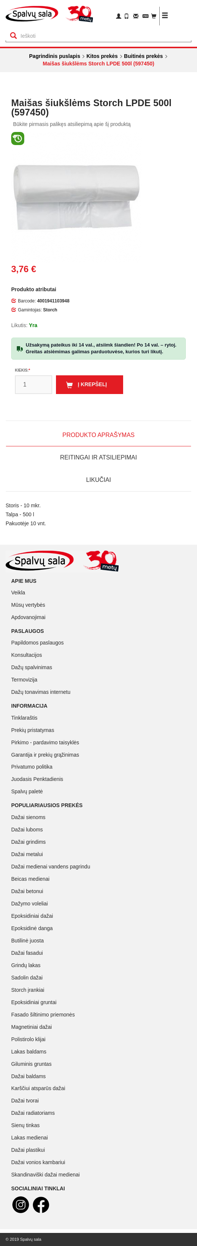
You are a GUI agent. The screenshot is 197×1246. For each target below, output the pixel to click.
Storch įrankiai (27, 990)
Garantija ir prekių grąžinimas (45, 755)
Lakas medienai (29, 1138)
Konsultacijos (26, 655)
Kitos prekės (102, 56)
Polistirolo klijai (28, 1039)
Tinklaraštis (24, 718)
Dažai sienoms (28, 817)
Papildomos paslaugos (37, 643)
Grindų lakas (26, 965)
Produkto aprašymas (98, 435)
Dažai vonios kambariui (38, 1162)
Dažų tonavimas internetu (41, 692)
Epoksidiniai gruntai (33, 1002)
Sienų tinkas (25, 1125)
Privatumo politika (32, 767)
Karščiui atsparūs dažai (38, 1088)
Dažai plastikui (28, 1150)
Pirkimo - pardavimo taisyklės (45, 742)
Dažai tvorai (25, 1101)
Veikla (18, 593)
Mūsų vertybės (28, 605)
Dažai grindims (28, 842)
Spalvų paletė (27, 791)
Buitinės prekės (143, 56)
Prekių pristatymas (32, 730)
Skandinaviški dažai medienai (45, 1175)
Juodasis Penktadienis (37, 779)
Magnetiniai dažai (31, 1027)
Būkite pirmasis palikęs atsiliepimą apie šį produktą (72, 124)
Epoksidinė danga (32, 928)
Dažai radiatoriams (33, 1113)
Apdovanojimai (28, 617)
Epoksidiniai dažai (32, 916)
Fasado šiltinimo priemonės (43, 1015)
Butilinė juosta (27, 941)
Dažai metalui (27, 854)
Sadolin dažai (27, 978)
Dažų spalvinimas (31, 667)
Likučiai (98, 480)
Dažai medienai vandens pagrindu (50, 867)
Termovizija (24, 680)
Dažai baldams (28, 1076)
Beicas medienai (30, 879)
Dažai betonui (27, 891)
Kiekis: (22, 370)
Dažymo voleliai (29, 904)
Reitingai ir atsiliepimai (98, 457)
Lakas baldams (28, 1052)
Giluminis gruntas (31, 1064)
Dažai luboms (27, 830)
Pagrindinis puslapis (54, 56)
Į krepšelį (86, 384)
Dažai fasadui (27, 953)
